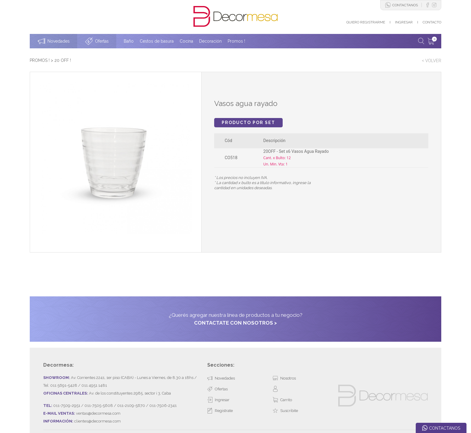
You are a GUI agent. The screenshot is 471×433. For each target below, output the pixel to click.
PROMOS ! (40, 60)
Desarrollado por (74, 413)
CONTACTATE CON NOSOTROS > (235, 296)
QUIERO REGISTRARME (365, 22)
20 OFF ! (62, 60)
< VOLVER (431, 60)
